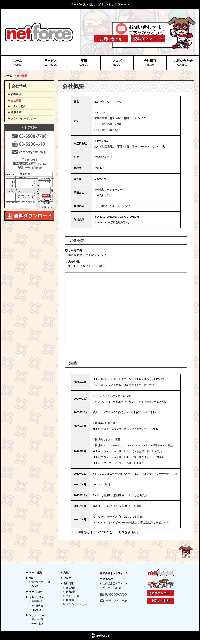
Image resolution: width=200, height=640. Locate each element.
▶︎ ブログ (65, 577)
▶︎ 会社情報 (67, 583)
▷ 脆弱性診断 (36, 601)
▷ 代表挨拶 (69, 591)
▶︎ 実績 (64, 572)
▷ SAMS (33, 586)
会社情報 (150, 63)
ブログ (116, 63)
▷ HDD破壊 (35, 609)
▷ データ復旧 (36, 623)
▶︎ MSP (30, 577)
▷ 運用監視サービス (39, 582)
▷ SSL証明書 (36, 605)
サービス (50, 63)
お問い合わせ (183, 63)
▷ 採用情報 (69, 600)
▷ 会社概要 (69, 587)
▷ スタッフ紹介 (71, 596)
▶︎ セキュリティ (35, 597)
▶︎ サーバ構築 (34, 572)
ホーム (17, 63)
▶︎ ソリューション (36, 615)
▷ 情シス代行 (36, 619)
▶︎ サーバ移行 (34, 591)
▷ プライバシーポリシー (76, 604)
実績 (83, 63)
